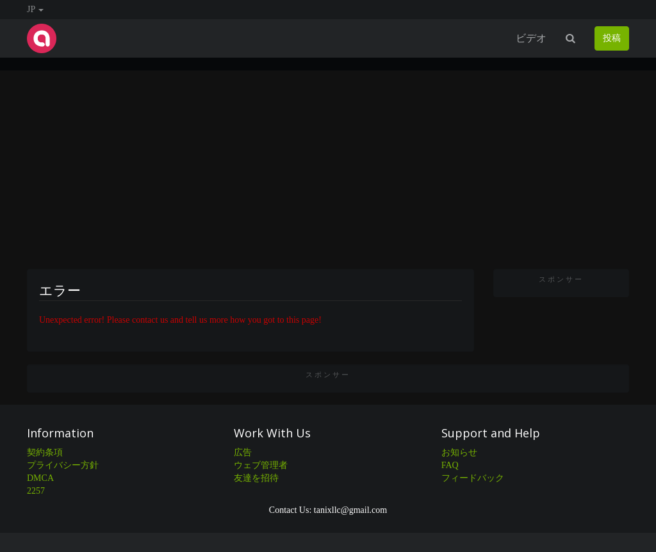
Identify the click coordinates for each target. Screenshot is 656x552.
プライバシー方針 (63, 465)
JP (35, 9)
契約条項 (45, 452)
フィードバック (472, 478)
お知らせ (459, 452)
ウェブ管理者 (261, 465)
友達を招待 (256, 478)
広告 (243, 452)
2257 (36, 491)
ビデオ (531, 38)
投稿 (612, 38)
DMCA (40, 478)
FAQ (450, 465)
